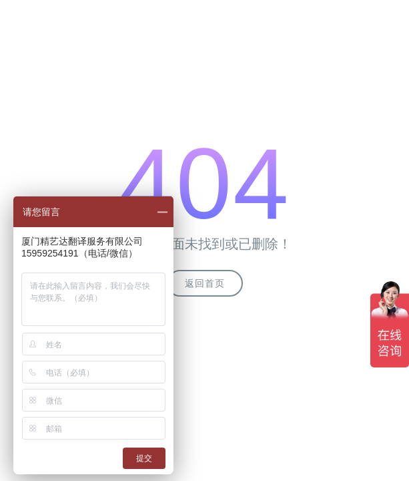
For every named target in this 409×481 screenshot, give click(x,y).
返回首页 (205, 283)
